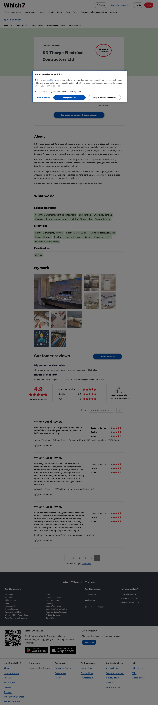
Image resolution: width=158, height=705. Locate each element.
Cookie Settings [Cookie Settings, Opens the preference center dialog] (44, 97)
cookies (50, 80)
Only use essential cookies (104, 97)
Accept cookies (69, 97)
